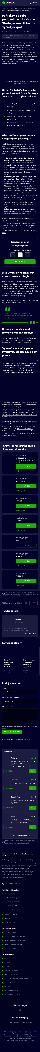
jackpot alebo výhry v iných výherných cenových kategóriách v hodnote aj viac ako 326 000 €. (19, 414)
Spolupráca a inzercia (12, 970)
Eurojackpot (6, 37)
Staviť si (26, 466)
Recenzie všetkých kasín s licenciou (16, 940)
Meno (4, 688)
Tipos (32, 35)
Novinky (11, 8)
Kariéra (6, 966)
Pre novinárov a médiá (12, 974)
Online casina (9, 918)
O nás (6, 958)
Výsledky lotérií (9, 922)
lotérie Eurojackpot (8, 146)
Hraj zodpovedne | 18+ (12, 932)
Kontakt (7, 962)
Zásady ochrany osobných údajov (16, 978)
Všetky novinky (26, 35)
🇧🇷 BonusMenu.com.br (12, 994)
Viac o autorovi (30, 634)
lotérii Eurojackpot (16, 284)
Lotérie (7, 35)
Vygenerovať (20, 262)
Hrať (32, 771)
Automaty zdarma (10, 914)
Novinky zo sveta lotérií (15, 35)
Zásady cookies (9, 982)
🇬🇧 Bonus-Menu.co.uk (12, 990)
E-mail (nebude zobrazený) (11, 697)
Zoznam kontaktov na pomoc (14, 936)
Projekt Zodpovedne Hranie (13, 944)
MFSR (21, 877)
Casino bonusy (9, 894)
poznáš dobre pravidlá (25, 428)
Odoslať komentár (12, 732)
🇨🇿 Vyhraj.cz (8, 986)
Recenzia (9, 771)
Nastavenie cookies (12, 883)
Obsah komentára (8, 707)
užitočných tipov (22, 433)
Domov (4, 8)
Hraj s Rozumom (10, 948)
